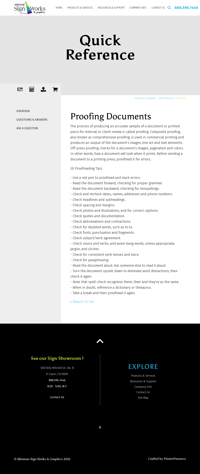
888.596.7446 (186, 7)
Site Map (143, 397)
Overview (23, 111)
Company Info (138, 7)
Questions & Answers (31, 119)
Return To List (83, 302)
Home (59, 7)
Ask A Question (27, 128)
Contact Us (158, 7)
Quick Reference (167, 98)
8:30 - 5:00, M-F (57, 386)
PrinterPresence (175, 459)
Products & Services (80, 7)
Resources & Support (111, 7)
